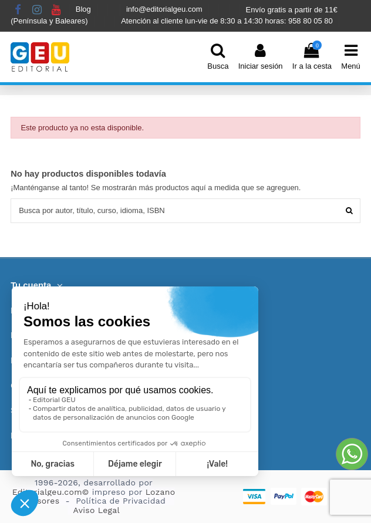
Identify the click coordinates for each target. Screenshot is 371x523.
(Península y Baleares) (50, 20)
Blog (84, 9)
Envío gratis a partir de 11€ (292, 9)
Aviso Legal (96, 510)
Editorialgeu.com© (50, 492)
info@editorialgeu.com (165, 9)
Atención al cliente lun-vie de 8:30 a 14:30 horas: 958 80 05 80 (228, 20)
